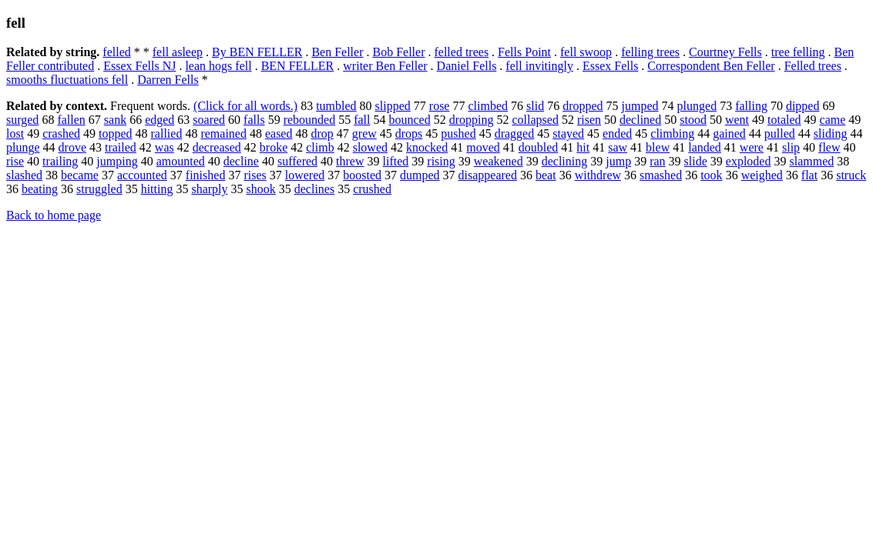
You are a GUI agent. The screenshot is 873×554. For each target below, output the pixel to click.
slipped (393, 105)
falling (751, 105)
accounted (142, 175)
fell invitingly (539, 65)
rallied (167, 133)
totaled (784, 119)
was (164, 147)
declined (640, 119)
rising (441, 161)
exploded (748, 161)
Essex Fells (610, 65)
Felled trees (812, 65)
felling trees (650, 51)
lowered (305, 175)
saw (617, 147)
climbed (488, 105)
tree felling (798, 51)
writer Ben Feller (385, 65)
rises (254, 175)
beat (546, 175)
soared (209, 119)
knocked (427, 147)
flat (809, 175)
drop (322, 133)
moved (483, 147)
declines (314, 188)
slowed (370, 147)
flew (829, 147)
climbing (672, 133)
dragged (515, 133)
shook (261, 188)
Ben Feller (337, 51)
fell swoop (586, 51)
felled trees (461, 51)
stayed (568, 133)
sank (115, 119)
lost (15, 133)
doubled (539, 147)
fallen (71, 119)
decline (241, 161)
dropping (471, 119)
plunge (23, 147)
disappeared (487, 175)
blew (658, 147)
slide (695, 161)
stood (693, 119)
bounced (410, 119)
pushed (458, 133)
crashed (61, 133)
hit (582, 147)
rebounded (310, 119)
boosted (362, 175)
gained (729, 133)
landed (704, 147)
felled (116, 51)
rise (15, 161)
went (737, 119)
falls (254, 119)
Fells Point (524, 51)
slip (791, 147)
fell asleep (178, 51)
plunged (697, 105)
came (833, 119)
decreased (217, 147)
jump (618, 161)
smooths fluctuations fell (67, 79)
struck (851, 175)
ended (617, 133)
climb (320, 147)
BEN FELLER (297, 65)
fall (362, 119)
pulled (779, 133)
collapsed (535, 119)
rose (439, 105)
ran (657, 161)
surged (22, 119)
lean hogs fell (218, 65)
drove (72, 147)
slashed (24, 175)
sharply (209, 188)
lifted (396, 161)
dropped (582, 105)
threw (350, 161)
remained (223, 133)
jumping (116, 161)
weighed (762, 175)
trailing (60, 161)
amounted (180, 161)
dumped (420, 175)
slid (535, 105)
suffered (297, 161)
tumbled (336, 105)
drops (409, 133)
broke (273, 147)
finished (206, 175)
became (80, 175)
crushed (372, 188)
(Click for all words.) (245, 105)
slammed (811, 161)
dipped (803, 105)
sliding (831, 133)
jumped (640, 105)
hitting (157, 188)
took (711, 175)
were (752, 147)
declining (565, 161)
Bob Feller (398, 51)
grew (364, 133)
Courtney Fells (725, 51)
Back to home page (53, 215)
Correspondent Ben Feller (710, 65)
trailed (120, 147)
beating (40, 188)
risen (589, 119)
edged (159, 119)
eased (279, 133)
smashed (661, 175)
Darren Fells (168, 79)
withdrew (598, 175)
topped (116, 133)
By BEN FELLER (257, 51)
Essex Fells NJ (139, 65)
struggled (99, 188)
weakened (498, 161)
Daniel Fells (467, 65)
